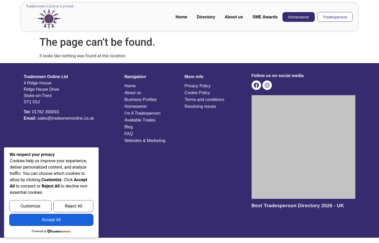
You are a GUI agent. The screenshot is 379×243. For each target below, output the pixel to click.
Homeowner (135, 106)
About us (234, 17)
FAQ (128, 133)
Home (181, 17)
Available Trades (140, 120)
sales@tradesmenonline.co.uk (65, 118)
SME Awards (265, 17)
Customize (30, 206)
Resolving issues (200, 106)
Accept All (51, 219)
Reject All (73, 206)
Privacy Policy (197, 86)
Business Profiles (140, 99)
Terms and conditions (204, 99)
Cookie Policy (197, 92)
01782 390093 (45, 112)
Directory (206, 17)
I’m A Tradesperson (142, 113)
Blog (128, 127)
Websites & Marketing (144, 140)
